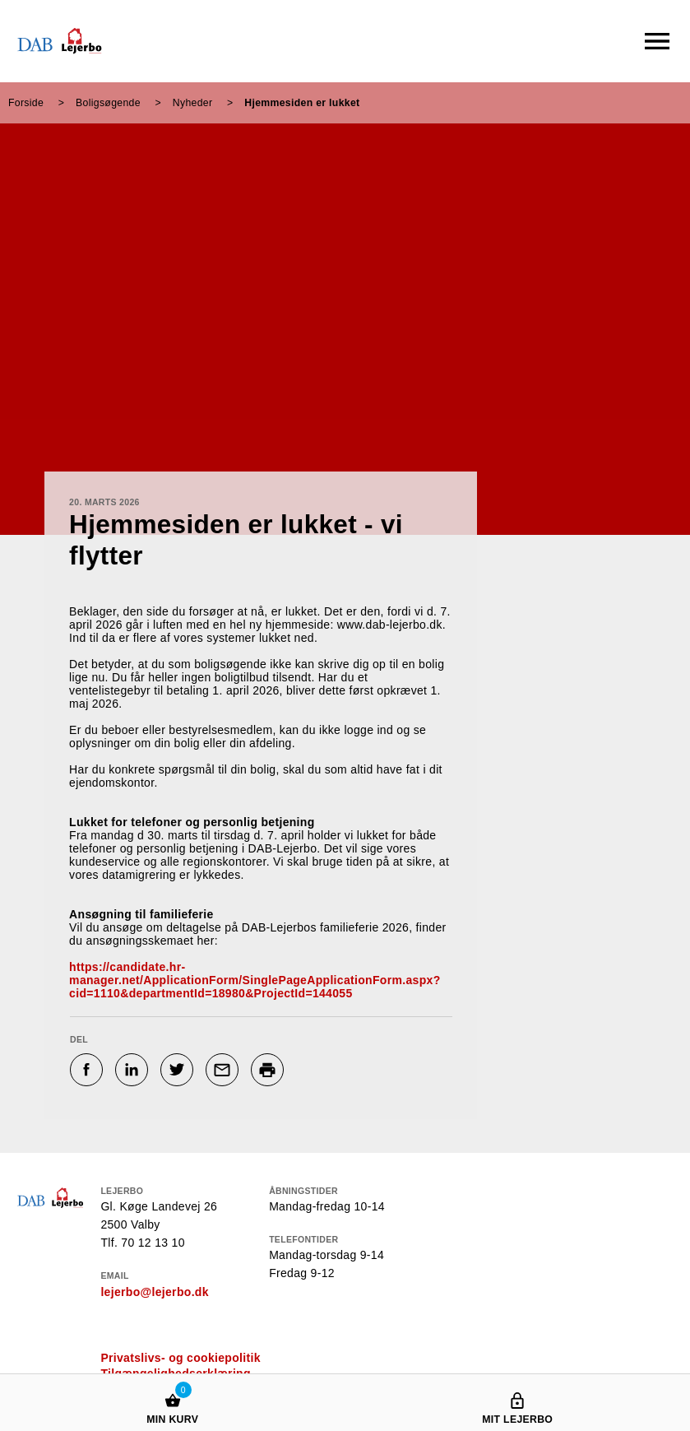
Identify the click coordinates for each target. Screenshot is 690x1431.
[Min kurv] (172, 1384)
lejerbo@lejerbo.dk (154, 1292)
